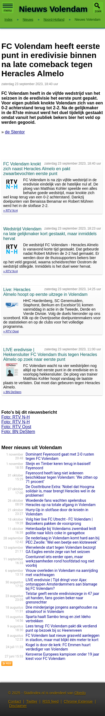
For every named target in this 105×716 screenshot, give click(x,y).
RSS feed (51, 701)
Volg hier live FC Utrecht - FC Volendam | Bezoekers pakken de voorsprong (59, 521)
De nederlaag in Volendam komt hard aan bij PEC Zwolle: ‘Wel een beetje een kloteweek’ (62, 540)
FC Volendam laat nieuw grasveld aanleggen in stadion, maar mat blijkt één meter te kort (62, 637)
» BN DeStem (12, 392)
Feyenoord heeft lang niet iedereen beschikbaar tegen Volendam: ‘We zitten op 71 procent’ (62, 477)
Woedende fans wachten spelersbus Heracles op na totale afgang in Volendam (61, 502)
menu (8, 8)
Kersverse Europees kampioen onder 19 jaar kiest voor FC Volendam (62, 656)
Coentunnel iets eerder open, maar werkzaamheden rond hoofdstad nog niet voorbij (60, 561)
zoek (98, 11)
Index (8, 19)
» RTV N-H (10, 210)
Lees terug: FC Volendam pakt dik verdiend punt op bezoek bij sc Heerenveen (61, 628)
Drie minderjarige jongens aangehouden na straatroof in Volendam (61, 609)
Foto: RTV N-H (15, 417)
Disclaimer (18, 706)
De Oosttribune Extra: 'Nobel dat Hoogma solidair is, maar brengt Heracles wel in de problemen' (60, 491)
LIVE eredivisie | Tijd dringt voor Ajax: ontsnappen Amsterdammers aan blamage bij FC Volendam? (61, 584)
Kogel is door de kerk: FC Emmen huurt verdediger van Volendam (58, 647)
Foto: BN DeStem (18, 431)
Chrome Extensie (78, 701)
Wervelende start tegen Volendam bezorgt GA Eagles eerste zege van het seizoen (61, 549)
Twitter (31, 701)
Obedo (80, 693)
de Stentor (15, 132)
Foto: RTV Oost (16, 426)
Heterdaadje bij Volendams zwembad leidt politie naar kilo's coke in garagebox (61, 530)
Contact (14, 701)
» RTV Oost (11, 331)
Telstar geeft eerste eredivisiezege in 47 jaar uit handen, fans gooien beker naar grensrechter (62, 597)
